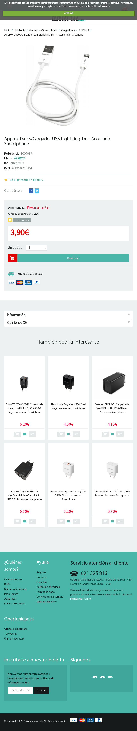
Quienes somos (13, 579)
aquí (81, 6)
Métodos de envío (47, 601)
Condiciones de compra (50, 597)
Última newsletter (14, 639)
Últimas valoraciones (15, 589)
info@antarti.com (80, 599)
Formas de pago (46, 592)
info (32, 434)
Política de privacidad (48, 587)
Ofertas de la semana (15, 629)
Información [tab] (68, 315)
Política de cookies (14, 603)
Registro (41, 572)
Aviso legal (10, 599)
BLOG (7, 584)
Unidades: (15, 248)
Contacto (42, 577)
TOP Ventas (10, 634)
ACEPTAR (68, 13)
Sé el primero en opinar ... (27, 180)
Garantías (42, 582)
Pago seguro (11, 594)
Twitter (37, 190)
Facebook (31, 190)
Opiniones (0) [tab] (68, 323)
